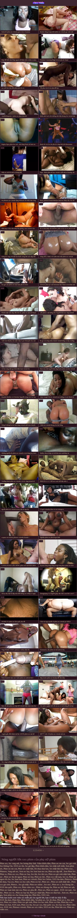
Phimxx (14, 885)
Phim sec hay (24, 874)
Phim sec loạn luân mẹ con (11, 890)
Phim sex (41, 890)
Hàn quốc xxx (49, 905)
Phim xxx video (10, 902)
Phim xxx (17, 887)
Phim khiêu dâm (41, 866)
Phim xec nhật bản (25, 869)
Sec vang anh (14, 863)
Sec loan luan (16, 879)
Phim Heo (36, 895)
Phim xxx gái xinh (25, 902)
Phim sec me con (58, 863)
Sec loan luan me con (38, 871)
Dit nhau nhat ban (41, 869)
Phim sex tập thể (55, 871)
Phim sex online (36, 885)
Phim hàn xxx (60, 907)
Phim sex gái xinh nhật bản (59, 874)
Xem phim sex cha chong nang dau (17, 895)
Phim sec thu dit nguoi (13, 877)
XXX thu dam (58, 879)
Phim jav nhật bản (37, 893)
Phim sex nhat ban (53, 893)
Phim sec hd (58, 887)
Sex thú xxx (42, 874)
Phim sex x (56, 885)
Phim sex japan (52, 890)
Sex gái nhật (24, 885)
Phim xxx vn (9, 893)
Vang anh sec (13, 871)
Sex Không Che (6, 866)
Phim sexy (68, 869)
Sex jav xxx (37, 905)
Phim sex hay (28, 877)
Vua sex (10, 882)
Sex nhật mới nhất (57, 866)
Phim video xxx (28, 887)
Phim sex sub (69, 887)
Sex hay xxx (61, 905)
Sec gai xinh (71, 863)
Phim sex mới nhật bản (60, 882)
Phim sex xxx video (35, 907)
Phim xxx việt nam (53, 877)
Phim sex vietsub (30, 879)
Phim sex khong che (44, 887)
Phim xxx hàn (54, 902)
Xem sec (65, 893)
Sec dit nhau (51, 900)
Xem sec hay (24, 871)
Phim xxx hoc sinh (22, 882)
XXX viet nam (66, 890)
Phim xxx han (5, 905)
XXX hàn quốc (6, 887)
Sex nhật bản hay (56, 869)
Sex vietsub (38, 2)
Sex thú (34, 874)
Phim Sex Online (44, 879)
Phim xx (3, 874)
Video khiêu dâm (43, 863)
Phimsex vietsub (19, 907)
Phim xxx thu (26, 905)
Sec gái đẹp (30, 866)
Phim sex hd (36, 882)
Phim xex (4, 863)
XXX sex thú (19, 866)
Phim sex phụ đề (30, 890)
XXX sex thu (49, 907)
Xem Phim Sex (70, 871)
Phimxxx (68, 879)
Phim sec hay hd (22, 893)
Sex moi (47, 885)
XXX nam (16, 905)
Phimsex (3, 871)
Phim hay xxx (66, 902)
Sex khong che (68, 885)
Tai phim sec (40, 900)
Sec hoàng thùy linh (28, 863)
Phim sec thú (40, 877)
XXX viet (45, 895)
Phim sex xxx (13, 874)
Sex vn (65, 877)
